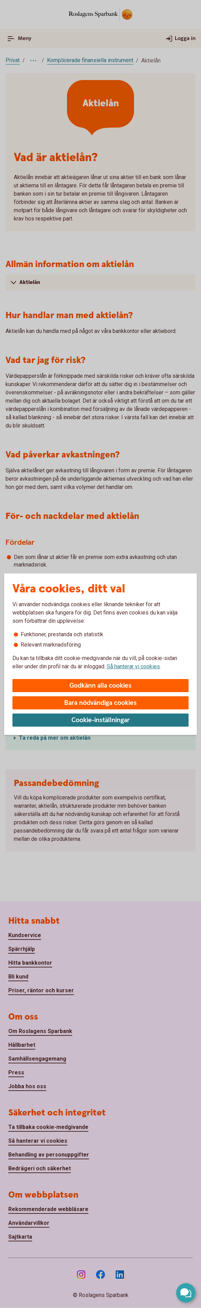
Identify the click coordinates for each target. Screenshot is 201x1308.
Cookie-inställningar (100, 720)
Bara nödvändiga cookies (100, 703)
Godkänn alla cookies (100, 685)
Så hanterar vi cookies (133, 666)
